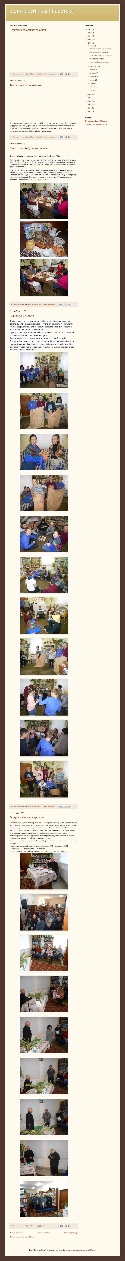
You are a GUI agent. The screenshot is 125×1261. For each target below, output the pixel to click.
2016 (90, 101)
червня (92, 80)
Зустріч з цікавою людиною (27, 817)
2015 (90, 105)
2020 (90, 39)
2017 (90, 98)
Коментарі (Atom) (28, 1237)
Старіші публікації (71, 1233)
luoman (76, 1250)
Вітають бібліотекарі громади (28, 29)
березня (93, 83)
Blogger (93, 1250)
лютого (92, 87)
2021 (90, 36)
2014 (90, 108)
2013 (90, 111)
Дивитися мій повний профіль (96, 124)
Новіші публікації (16, 1233)
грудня (92, 46)
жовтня (92, 70)
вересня (93, 73)
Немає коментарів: (49, 74)
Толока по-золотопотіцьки (26, 85)
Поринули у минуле (22, 315)
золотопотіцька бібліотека (97, 121)
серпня (92, 76)
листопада (94, 66)
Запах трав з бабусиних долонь (28, 148)
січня (92, 90)
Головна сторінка (44, 1233)
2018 (90, 94)
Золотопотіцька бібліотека (42, 11)
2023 (90, 29)
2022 (90, 33)
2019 (90, 43)
